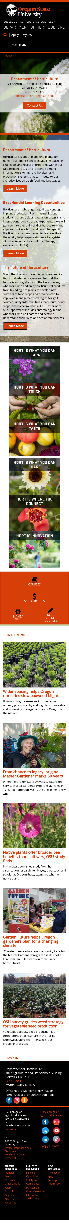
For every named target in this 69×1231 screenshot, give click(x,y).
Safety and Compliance (32, 1181)
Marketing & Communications (35, 1189)
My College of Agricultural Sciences (51, 1113)
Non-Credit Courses (51, 615)
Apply (15, 35)
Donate (55, 1146)
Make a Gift (18, 615)
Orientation (54, 1172)
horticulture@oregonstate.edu (34, 96)
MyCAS (27, 35)
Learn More (15, 188)
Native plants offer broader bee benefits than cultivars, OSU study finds (34, 856)
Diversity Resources (10, 1201)
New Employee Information (54, 1180)
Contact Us (34, 105)
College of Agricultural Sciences (28, 21)
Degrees (9, 1195)
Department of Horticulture (34, 27)
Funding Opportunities (33, 1174)
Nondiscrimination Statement (15, 1156)
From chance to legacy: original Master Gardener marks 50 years (33, 774)
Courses (35, 581)
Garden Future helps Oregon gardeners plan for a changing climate (30, 941)
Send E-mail (13, 1081)
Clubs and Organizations (12, 1181)
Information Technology (32, 1196)
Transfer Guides (9, 1174)
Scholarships (34, 598)
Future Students (9, 1189)
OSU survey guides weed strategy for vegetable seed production (33, 1024)
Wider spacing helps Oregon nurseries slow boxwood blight (31, 693)
